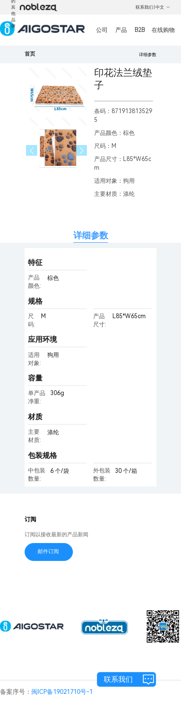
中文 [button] (162, 7)
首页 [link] (30, 54)
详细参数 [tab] (90, 235)
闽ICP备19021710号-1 (62, 691)
